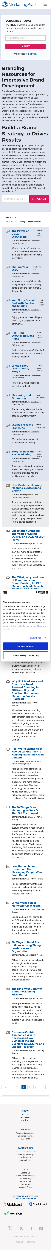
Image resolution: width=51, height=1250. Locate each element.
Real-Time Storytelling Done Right (23, 335)
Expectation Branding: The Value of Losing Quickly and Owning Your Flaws (28, 535)
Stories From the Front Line (22, 426)
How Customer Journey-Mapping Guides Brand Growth (27, 488)
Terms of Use (25, 1181)
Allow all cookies (25, 646)
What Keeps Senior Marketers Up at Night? (26, 904)
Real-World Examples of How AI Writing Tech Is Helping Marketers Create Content (28, 753)
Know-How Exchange (25, 1176)
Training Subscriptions (25, 1133)
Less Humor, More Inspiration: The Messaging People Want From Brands (27, 871)
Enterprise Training (26, 1136)
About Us (26, 1114)
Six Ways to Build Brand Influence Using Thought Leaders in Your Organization (28, 947)
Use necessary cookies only (25, 655)
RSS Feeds (25, 1117)
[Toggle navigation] (45, 4)
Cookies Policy (25, 1187)
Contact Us (25, 1173)
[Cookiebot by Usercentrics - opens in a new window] (36, 592)
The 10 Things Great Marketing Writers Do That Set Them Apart (25, 810)
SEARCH (39, 199)
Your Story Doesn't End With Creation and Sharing (23, 303)
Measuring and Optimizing (21, 397)
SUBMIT (25, 46)
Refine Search (10, 222)
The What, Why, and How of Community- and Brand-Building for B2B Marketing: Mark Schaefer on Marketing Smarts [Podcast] (28, 584)
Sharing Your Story (20, 269)
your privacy (31, 54)
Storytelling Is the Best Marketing (23, 453)
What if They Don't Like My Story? (20, 368)
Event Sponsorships (25, 1154)
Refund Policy (25, 1178)
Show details (36, 638)
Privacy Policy (25, 1184)
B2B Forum (25, 1139)
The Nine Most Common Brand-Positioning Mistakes (27, 991)
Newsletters (25, 1120)
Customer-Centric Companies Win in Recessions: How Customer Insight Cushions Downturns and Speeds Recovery (28, 1039)
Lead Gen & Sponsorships (26, 1151)
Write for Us (26, 1157)
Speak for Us (25, 1160)
